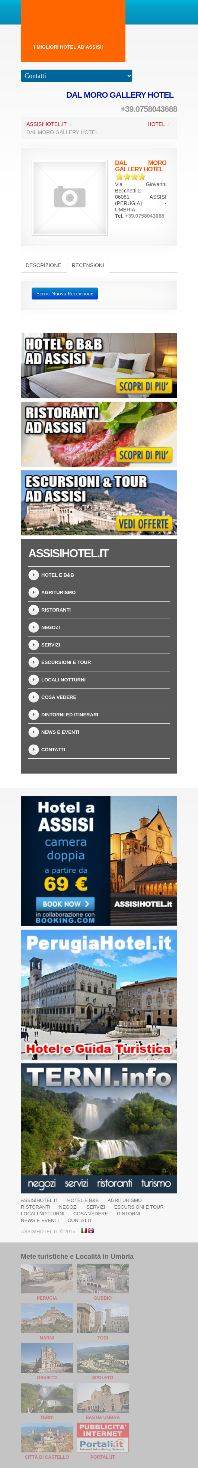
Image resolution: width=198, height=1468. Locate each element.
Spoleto (102, 1377)
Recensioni (88, 265)
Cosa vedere (58, 697)
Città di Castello (47, 1457)
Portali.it (102, 1457)
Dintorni (128, 1213)
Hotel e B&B (57, 575)
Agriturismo (58, 592)
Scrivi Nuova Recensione (64, 293)
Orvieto (47, 1377)
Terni (47, 1417)
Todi (103, 1338)
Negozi (50, 627)
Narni (47, 1338)
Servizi (50, 645)
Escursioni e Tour (66, 662)
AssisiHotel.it (46, 124)
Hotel (156, 124)
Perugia (47, 1298)
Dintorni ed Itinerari (69, 714)
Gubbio (103, 1298)
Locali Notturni (63, 680)
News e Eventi (60, 732)
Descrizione (43, 265)
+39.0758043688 (149, 109)
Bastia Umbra (103, 1417)
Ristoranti (56, 610)
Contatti (53, 749)
